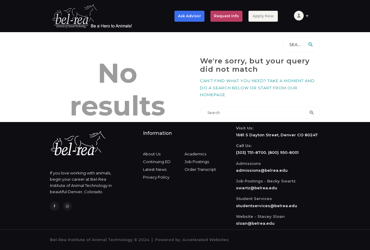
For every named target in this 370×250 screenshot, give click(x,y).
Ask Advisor (189, 16)
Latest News (154, 169)
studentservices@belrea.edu (266, 205)
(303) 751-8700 (251, 152)
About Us (151, 153)
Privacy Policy (156, 177)
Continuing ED (157, 161)
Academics (195, 153)
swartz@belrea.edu (256, 187)
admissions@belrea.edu (262, 170)
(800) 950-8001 (283, 152)
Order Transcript (200, 169)
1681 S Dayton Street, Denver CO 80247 (277, 134)
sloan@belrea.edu (255, 223)
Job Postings (197, 161)
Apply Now (263, 16)
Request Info (226, 16)
